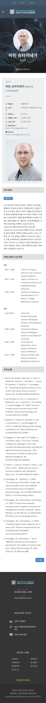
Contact (22, 3)
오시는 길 (15, 669)
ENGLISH (32, 3)
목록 (40, 560)
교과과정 (15, 659)
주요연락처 (16, 666)
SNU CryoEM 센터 (20, 634)
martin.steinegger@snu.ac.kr (18, 134)
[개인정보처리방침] (23, 680)
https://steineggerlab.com (17, 128)
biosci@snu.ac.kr (23, 598)
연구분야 (34, 662)
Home (14, 3)
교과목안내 (16, 662)
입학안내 (34, 659)
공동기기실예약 (20, 621)
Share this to (23, 69)
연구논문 (34, 666)
